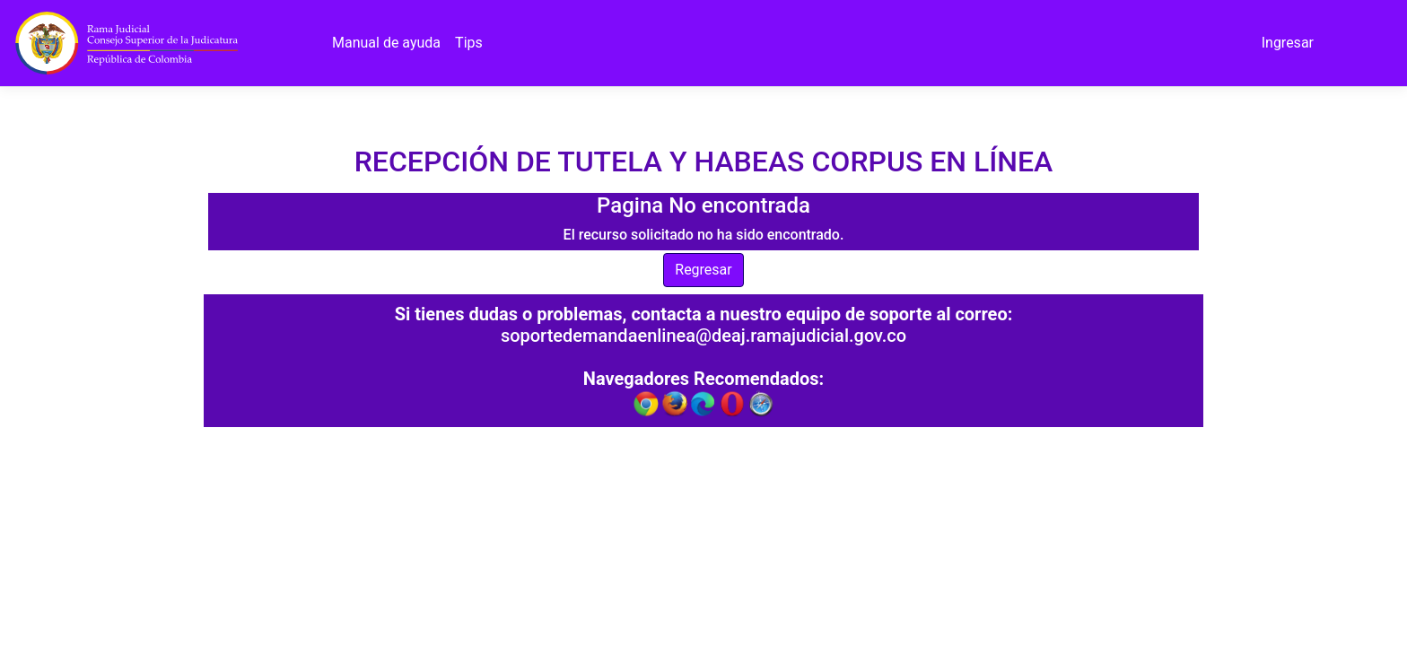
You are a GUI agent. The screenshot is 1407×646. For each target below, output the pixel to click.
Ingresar (1288, 42)
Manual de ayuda (386, 42)
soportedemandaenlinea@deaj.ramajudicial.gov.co (703, 335)
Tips (469, 42)
